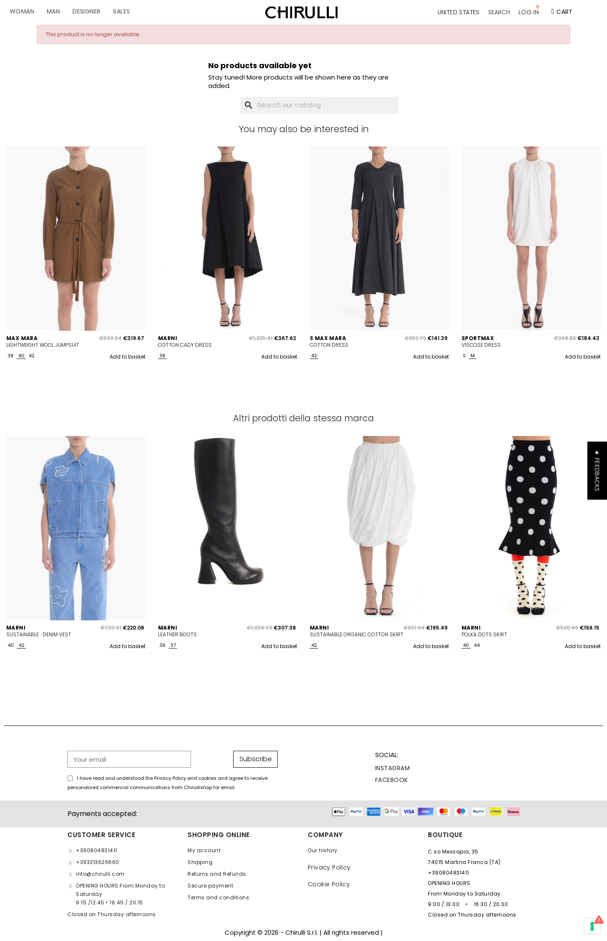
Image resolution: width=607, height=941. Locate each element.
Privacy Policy (329, 867)
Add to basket (127, 357)
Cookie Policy (329, 884)
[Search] (319, 105)
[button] (499, 12)
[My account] (528, 12)
